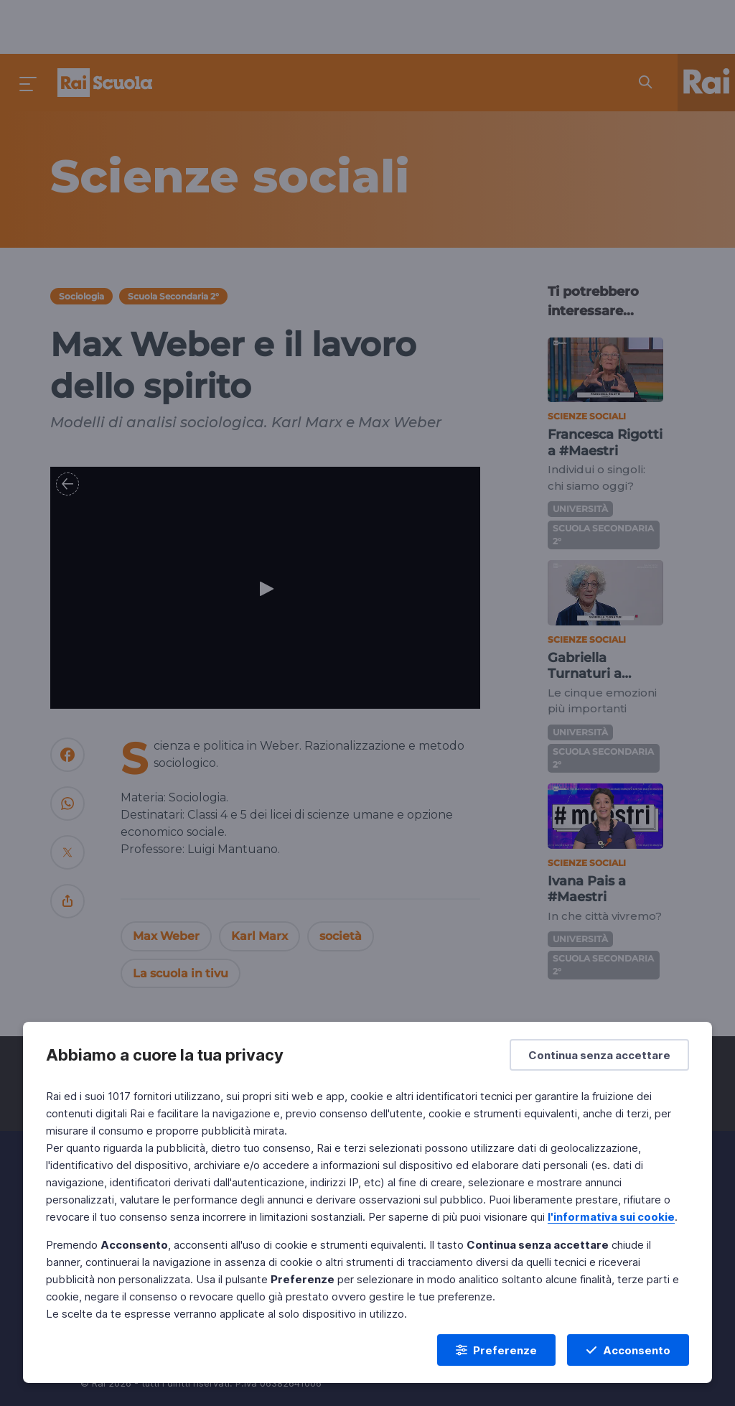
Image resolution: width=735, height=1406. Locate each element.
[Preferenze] (496, 1350)
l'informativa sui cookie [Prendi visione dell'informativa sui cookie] (611, 1217)
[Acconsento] (628, 1350)
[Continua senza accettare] (599, 1055)
